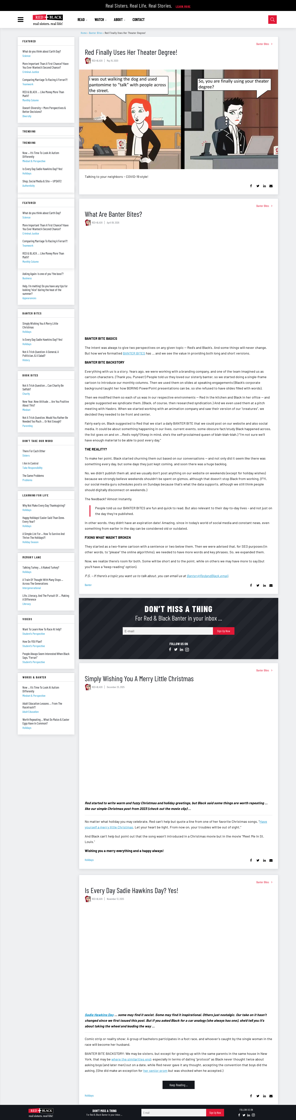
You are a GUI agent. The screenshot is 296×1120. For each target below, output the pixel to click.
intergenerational (31, 588)
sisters (26, 455)
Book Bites (30, 375)
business (27, 278)
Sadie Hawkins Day (99, 1015)
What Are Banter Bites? (113, 213)
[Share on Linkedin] (264, 186)
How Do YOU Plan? (32, 641)
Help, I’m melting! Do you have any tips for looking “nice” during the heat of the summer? (45, 289)
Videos (27, 619)
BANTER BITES (134, 353)
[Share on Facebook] (251, 186)
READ (83, 19)
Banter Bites (96, 32)
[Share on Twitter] (257, 186)
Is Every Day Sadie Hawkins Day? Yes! (131, 890)
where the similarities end (131, 1059)
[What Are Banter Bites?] (178, 281)
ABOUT (120, 19)
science (26, 55)
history (26, 360)
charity (26, 393)
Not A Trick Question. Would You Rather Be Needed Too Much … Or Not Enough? (45, 419)
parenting (27, 425)
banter (88, 585)
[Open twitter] (176, 649)
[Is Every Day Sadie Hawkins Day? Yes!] (178, 957)
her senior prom (155, 1070)
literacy (26, 603)
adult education (30, 711)
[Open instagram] (187, 649)
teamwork (27, 84)
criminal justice (30, 72)
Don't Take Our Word (37, 441)
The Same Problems (33, 475)
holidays (89, 859)
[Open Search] (272, 19)
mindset (26, 409)
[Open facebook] (170, 649)
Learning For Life (35, 495)
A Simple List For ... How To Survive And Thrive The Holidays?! (43, 535)
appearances (29, 298)
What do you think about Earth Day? (41, 51)
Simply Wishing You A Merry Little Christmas (139, 678)
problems (27, 480)
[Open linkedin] (181, 649)
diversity (26, 116)
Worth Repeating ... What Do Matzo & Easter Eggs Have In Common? (45, 721)
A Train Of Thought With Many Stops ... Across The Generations (42, 581)
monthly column (30, 100)
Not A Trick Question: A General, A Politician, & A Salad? (40, 353)
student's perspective (33, 633)
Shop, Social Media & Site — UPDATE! (42, 181)
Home (84, 32)
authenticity (28, 185)
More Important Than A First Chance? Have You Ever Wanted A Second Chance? (45, 65)
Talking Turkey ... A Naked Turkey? (40, 567)
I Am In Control (30, 463)
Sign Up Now (223, 631)
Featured (29, 41)
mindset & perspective (33, 695)
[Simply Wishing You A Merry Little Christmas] (178, 746)
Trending (29, 131)
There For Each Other (33, 451)
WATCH (101, 19)
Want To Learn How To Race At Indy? (41, 629)
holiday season (30, 542)
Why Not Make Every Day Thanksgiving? (43, 505)
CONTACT (139, 19)
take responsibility (32, 467)
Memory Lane (31, 557)
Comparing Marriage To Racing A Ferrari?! (45, 79)
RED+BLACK (97, 60)
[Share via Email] (271, 186)
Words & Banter (34, 677)
